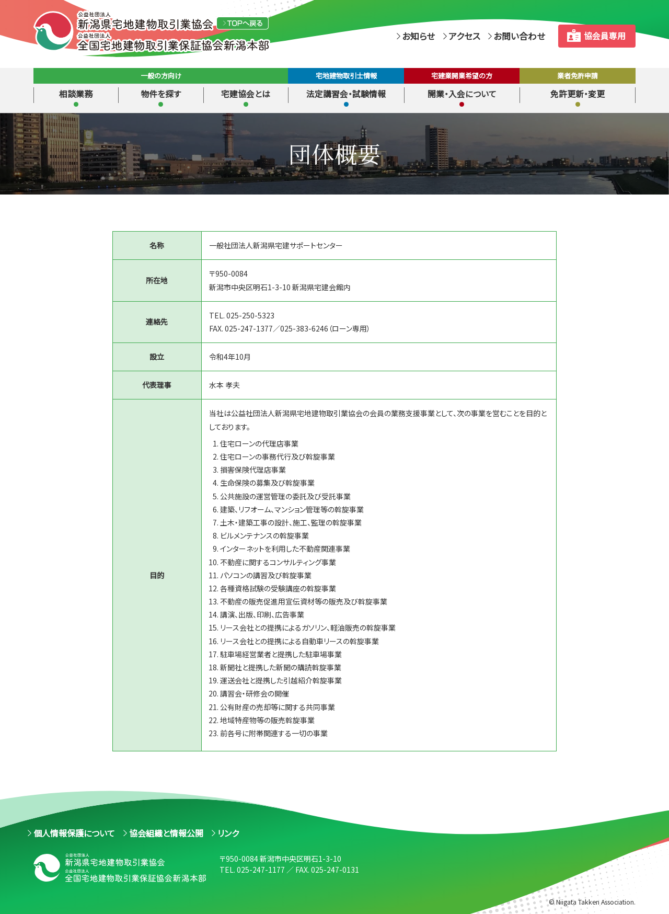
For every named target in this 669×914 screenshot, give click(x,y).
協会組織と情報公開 (166, 833)
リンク (228, 833)
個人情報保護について (74, 833)
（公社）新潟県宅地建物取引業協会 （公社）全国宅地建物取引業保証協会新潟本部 (181, 31)
